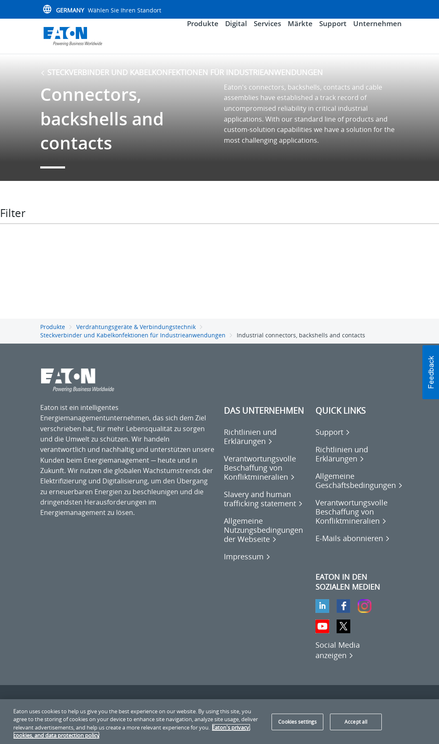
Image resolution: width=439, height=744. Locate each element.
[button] (430, 372)
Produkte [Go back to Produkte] (52, 332)
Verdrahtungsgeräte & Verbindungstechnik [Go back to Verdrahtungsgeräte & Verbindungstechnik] (136, 332)
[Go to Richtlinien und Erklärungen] (265, 442)
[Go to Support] (332, 437)
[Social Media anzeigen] (337, 655)
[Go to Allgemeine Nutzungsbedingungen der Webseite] (265, 535)
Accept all (355, 721)
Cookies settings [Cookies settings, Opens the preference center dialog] (297, 721)
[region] (219, 721)
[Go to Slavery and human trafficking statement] (265, 504)
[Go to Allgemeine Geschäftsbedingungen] (359, 486)
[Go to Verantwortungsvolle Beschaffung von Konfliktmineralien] (265, 473)
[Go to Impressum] (247, 562)
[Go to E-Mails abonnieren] (352, 543)
